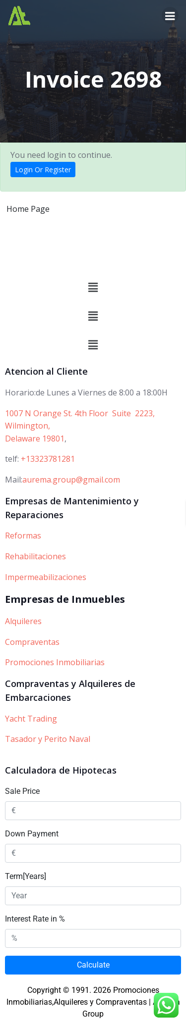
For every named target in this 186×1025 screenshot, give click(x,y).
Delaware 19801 (34, 438)
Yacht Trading (31, 718)
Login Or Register (43, 169)
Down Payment (32, 833)
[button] (92, 287)
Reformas (23, 535)
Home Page (28, 208)
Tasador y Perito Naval (47, 738)
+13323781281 (48, 458)
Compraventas (32, 641)
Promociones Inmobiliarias (55, 662)
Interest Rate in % (35, 919)
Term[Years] (25, 876)
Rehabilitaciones (35, 556)
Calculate (93, 965)
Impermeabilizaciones (45, 577)
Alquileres (23, 621)
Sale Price (22, 791)
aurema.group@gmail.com (71, 479)
